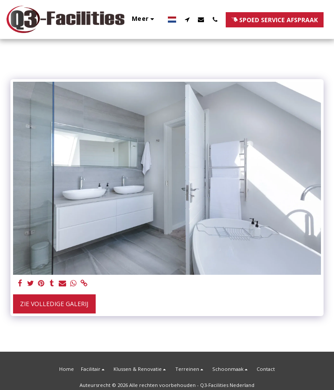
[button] (187, 19)
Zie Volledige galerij (54, 304)
